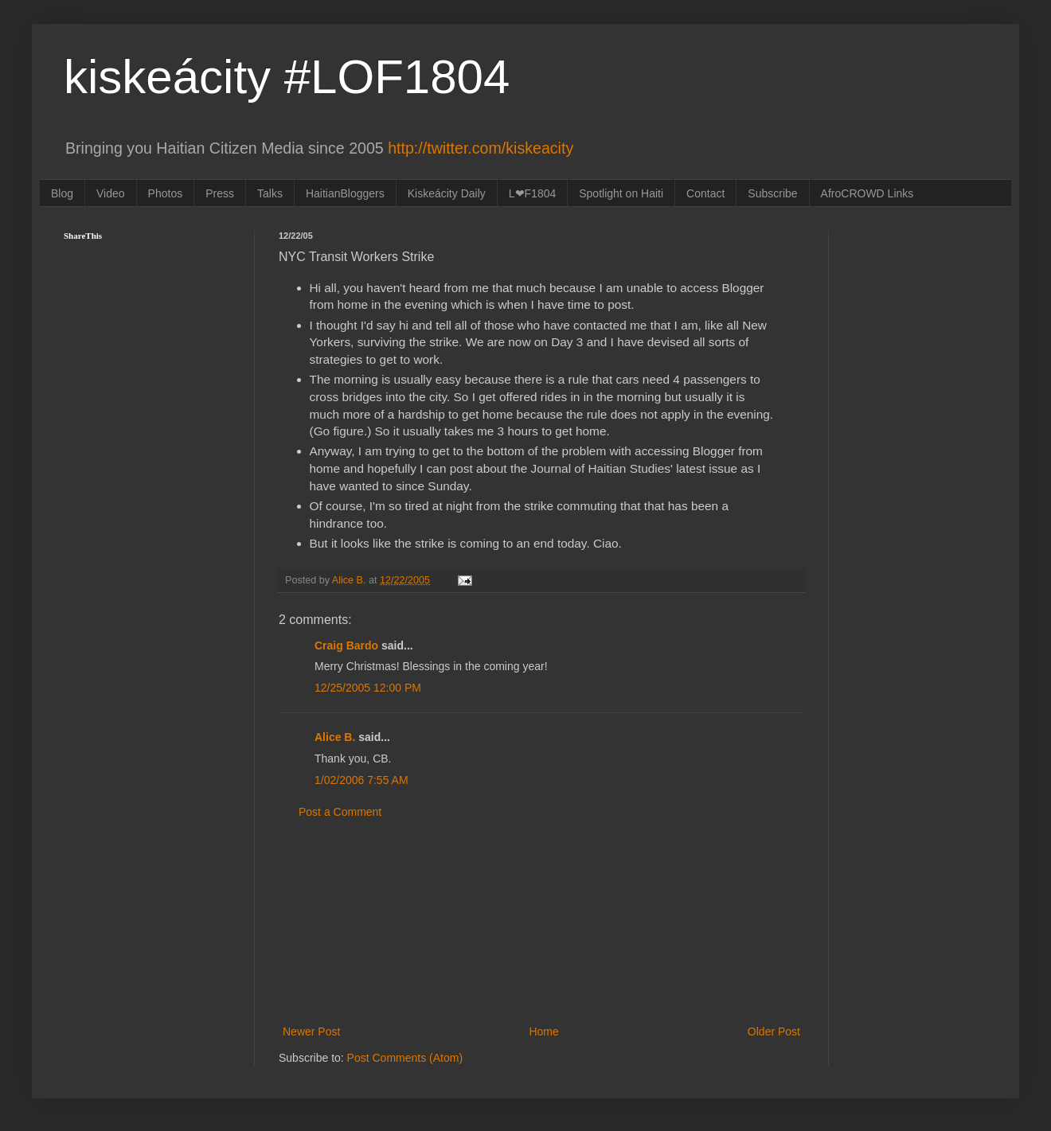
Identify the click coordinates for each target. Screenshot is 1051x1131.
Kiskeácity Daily (447, 193)
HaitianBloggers (345, 193)
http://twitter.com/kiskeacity (480, 148)
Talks (270, 193)
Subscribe (772, 193)
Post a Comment (340, 811)
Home (543, 1031)
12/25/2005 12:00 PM (368, 687)
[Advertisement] (541, 922)
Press (219, 193)
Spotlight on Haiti (621, 193)
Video (110, 193)
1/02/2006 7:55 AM (361, 780)
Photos (165, 193)
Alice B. (335, 737)
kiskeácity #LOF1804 (287, 76)
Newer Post (311, 1031)
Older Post (774, 1031)
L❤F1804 (532, 193)
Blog (62, 193)
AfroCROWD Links (867, 193)
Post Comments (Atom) (405, 1057)
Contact (705, 193)
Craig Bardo (346, 645)
